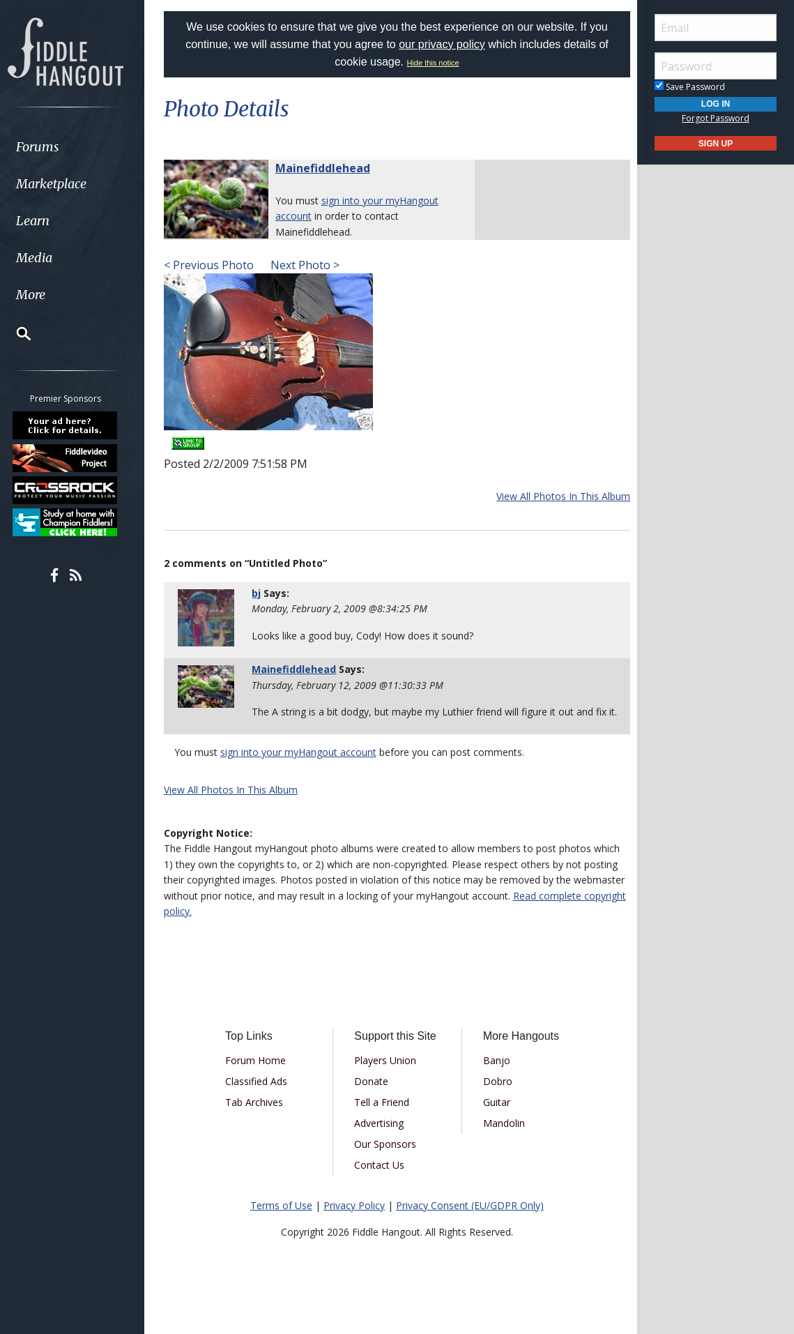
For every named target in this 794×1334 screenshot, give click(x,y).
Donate (373, 1096)
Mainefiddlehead (326, 168)
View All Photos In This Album (560, 496)
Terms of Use (281, 1220)
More (44, 295)
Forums (50, 147)
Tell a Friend (383, 1117)
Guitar (495, 1117)
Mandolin (503, 1138)
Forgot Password (715, 118)
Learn (46, 221)
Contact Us (381, 1180)
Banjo (495, 1075)
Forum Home (258, 1075)
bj (259, 593)
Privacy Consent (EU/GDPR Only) (470, 1220)
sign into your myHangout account (302, 768)
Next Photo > (307, 265)
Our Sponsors (387, 1159)
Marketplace (64, 184)
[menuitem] (78, 146)
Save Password (690, 87)
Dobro (496, 1096)
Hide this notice (432, 63)
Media (47, 258)
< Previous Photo (212, 265)
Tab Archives (257, 1117)
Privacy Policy (354, 1220)
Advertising (380, 1138)
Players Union (387, 1075)
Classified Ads (259, 1096)
